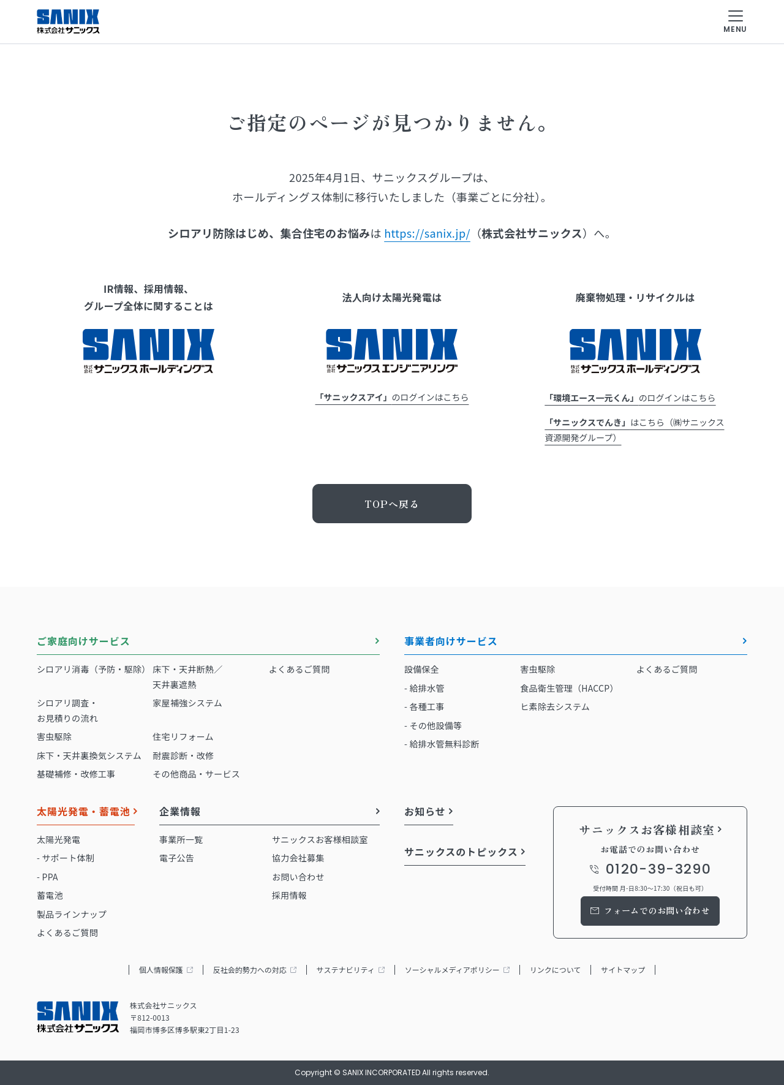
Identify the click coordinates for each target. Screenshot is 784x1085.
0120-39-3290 (658, 869)
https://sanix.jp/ (427, 233)
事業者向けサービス (451, 642)
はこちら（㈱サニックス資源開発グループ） (634, 430)
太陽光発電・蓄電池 (83, 812)
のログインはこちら (392, 397)
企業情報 (180, 812)
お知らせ (425, 812)
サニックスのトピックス (461, 853)
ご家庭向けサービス (83, 642)
